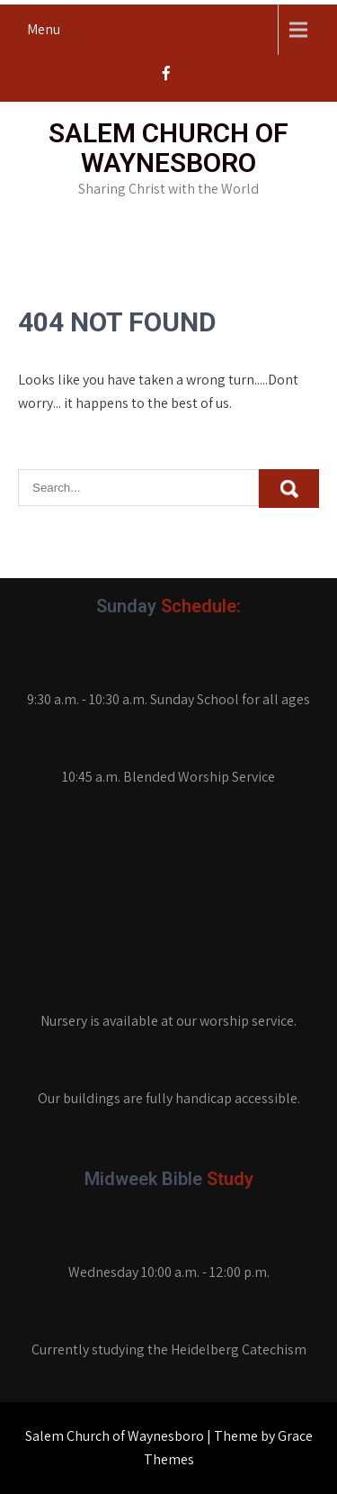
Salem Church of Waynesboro (168, 147)
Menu (43, 29)
